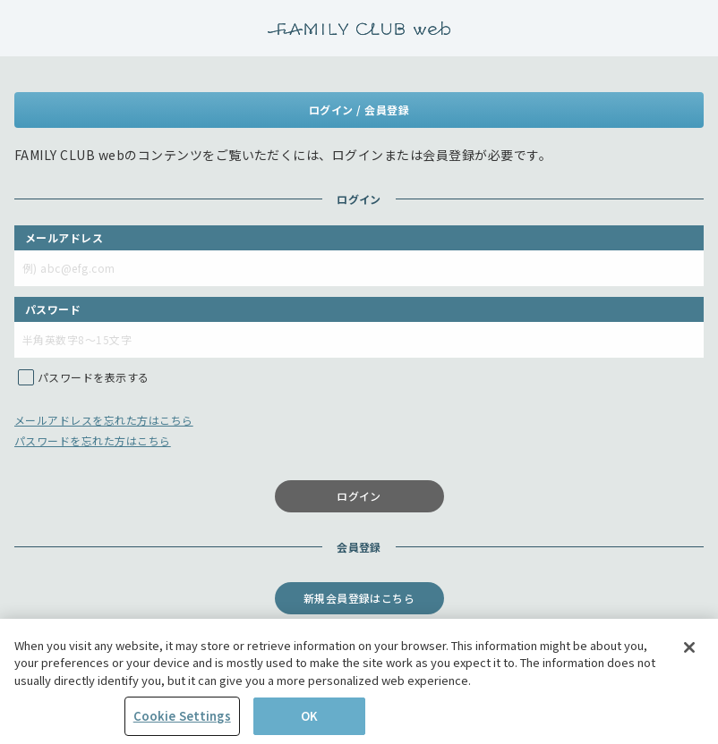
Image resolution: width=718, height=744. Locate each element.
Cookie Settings (182, 718)
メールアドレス (64, 237)
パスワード (53, 309)
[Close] (689, 649)
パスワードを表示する (94, 377)
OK (309, 718)
